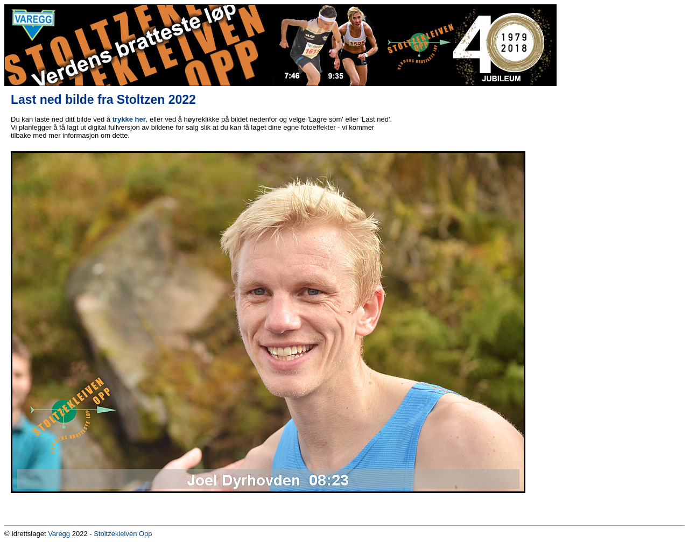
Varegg (59, 534)
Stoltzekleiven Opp (123, 534)
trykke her (129, 119)
